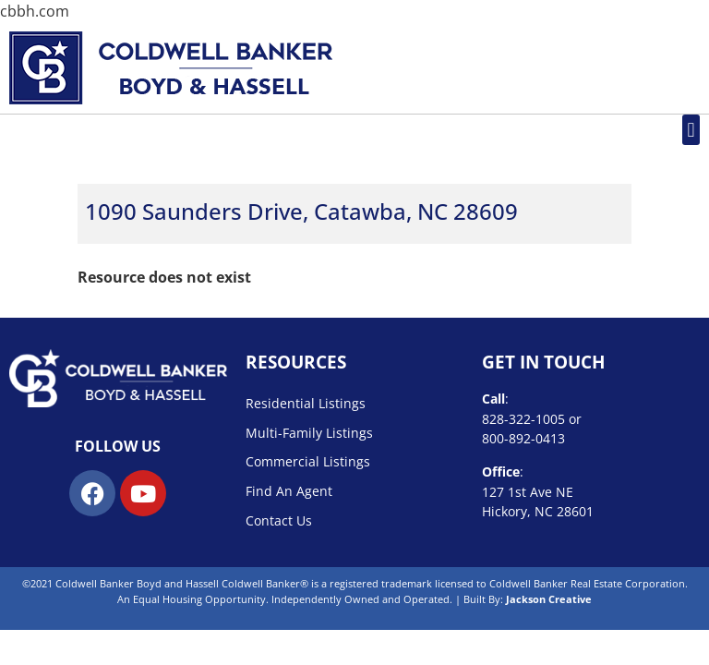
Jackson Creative (549, 599)
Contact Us (279, 520)
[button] (691, 130)
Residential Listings (306, 403)
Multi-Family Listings (309, 432)
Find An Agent (289, 491)
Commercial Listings (308, 461)
